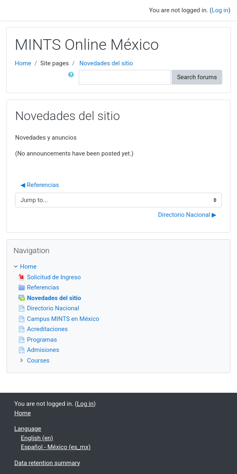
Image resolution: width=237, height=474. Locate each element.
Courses (38, 360)
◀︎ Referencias (39, 185)
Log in (220, 10)
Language (27, 428)
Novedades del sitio (106, 63)
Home (23, 63)
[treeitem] (118, 266)
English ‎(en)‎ (37, 438)
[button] (72, 77)
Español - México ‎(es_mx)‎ (56, 447)
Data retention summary (47, 463)
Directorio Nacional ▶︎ (187, 214)
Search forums (197, 77)
